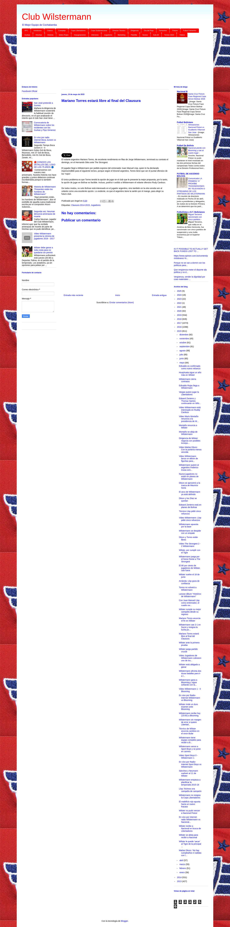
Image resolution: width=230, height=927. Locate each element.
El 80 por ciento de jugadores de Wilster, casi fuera (189, 568)
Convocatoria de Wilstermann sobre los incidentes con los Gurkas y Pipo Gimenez (45, 126)
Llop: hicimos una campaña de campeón (190, 790)
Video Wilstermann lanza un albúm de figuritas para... (188, 458)
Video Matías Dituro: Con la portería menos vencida (190, 449)
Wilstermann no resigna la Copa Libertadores (190, 796)
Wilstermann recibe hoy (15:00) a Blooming (189, 714)
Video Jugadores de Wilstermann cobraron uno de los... (190, 658)
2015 (179, 331)
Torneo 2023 (169, 35)
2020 (179, 311)
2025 (179, 291)
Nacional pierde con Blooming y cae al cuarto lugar (197, 150)
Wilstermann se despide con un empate (190, 532)
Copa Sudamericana (99, 31)
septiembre (184, 346)
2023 (179, 299)
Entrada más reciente (73, 295)
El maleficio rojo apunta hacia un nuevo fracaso (189, 804)
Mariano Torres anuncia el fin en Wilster (189, 619)
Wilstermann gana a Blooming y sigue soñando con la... (188, 682)
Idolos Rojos (64, 35)
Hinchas (39, 35)
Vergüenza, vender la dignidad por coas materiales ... (189, 278)
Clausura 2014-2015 (80, 205)
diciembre (184, 334)
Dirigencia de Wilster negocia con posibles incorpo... (189, 440)
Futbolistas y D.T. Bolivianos (191, 212)
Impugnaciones (80, 35)
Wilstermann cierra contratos (187, 380)
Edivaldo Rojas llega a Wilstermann (189, 386)
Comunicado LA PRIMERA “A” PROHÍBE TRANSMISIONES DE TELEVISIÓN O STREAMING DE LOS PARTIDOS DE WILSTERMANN (191, 186)
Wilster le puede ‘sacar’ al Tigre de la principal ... (190, 844)
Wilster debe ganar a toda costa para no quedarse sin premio (43, 250)
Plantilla (134, 35)
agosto (182, 350)
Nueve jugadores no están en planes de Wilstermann (188, 476)
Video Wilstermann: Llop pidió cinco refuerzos (190, 519)
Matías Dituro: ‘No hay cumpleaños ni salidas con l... (190, 853)
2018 (179, 319)
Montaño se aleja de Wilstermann (188, 433)
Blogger (124, 921)
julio (181, 354)
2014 (179, 877)
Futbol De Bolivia (185, 145)
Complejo (62, 31)
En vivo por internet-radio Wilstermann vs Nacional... (189, 819)
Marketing (121, 35)
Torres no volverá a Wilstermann (187, 588)
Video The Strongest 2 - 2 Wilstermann (190, 544)
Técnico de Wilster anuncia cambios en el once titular (189, 731)
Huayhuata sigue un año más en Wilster (190, 373)
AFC (26, 31)
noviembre (184, 338)
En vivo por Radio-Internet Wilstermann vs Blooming (189, 697)
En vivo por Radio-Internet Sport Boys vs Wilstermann (190, 764)
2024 (179, 295)
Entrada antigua (159, 295)
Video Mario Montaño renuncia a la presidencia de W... (189, 419)
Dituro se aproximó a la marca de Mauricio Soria (189, 485)
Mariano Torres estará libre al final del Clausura (189, 636)
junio (181, 358)
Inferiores (95, 35)
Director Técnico (119, 31)
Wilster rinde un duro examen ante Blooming (188, 706)
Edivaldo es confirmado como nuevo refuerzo (190, 367)
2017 (179, 323)
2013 (179, 881)
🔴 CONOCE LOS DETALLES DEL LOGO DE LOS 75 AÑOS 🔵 (44, 164)
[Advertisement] (110, 62)
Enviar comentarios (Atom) (121, 302)
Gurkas (27, 35)
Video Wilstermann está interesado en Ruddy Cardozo (190, 410)
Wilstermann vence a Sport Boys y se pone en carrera (190, 749)
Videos (182, 35)
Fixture (175, 31)
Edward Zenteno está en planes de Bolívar (190, 506)
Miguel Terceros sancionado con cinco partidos (195, 217)
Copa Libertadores (78, 31)
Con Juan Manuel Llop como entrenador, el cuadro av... (189, 602)
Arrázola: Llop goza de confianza (189, 582)
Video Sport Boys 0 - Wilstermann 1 (188, 756)
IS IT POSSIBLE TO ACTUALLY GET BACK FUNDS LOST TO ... (191, 250)
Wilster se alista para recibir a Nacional (188, 836)
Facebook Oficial (29, 91)
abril (181, 860)
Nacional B (182, 91)
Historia (50, 35)
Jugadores (108, 35)
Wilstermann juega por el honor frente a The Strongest (189, 559)
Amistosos (37, 31)
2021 (179, 307)
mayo (182, 362)
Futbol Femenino (189, 31)
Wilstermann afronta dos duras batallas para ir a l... (190, 673)
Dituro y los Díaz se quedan (188, 499)
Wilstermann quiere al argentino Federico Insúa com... (189, 467)
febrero (182, 868)
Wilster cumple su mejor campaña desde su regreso (190, 611)
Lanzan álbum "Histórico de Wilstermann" (190, 595)
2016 (179, 327)
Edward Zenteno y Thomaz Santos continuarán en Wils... (190, 401)
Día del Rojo (149, 31)
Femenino (163, 31)
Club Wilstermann (56, 17)
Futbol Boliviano (185, 122)
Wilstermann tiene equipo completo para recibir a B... (190, 740)
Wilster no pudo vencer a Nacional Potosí (189, 811)
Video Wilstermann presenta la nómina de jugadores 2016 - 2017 (44, 236)
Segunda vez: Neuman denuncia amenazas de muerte (44, 214)
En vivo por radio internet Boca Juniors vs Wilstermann (45, 140)
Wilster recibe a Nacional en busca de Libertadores (190, 828)
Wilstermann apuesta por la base (188, 525)
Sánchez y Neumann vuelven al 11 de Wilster (188, 773)
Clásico (50, 31)
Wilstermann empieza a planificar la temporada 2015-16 (189, 782)
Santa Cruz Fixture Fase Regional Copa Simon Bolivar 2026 (197, 96)
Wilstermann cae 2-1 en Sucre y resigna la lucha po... (190, 627)
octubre (183, 342)
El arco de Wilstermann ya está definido (189, 493)
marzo (182, 864)
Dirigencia (134, 31)
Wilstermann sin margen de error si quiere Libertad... (190, 722)
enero (182, 872)
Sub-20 (156, 35)
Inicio (117, 295)
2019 (179, 315)
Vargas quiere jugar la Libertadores (189, 393)
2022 (179, 303)
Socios (145, 35)
